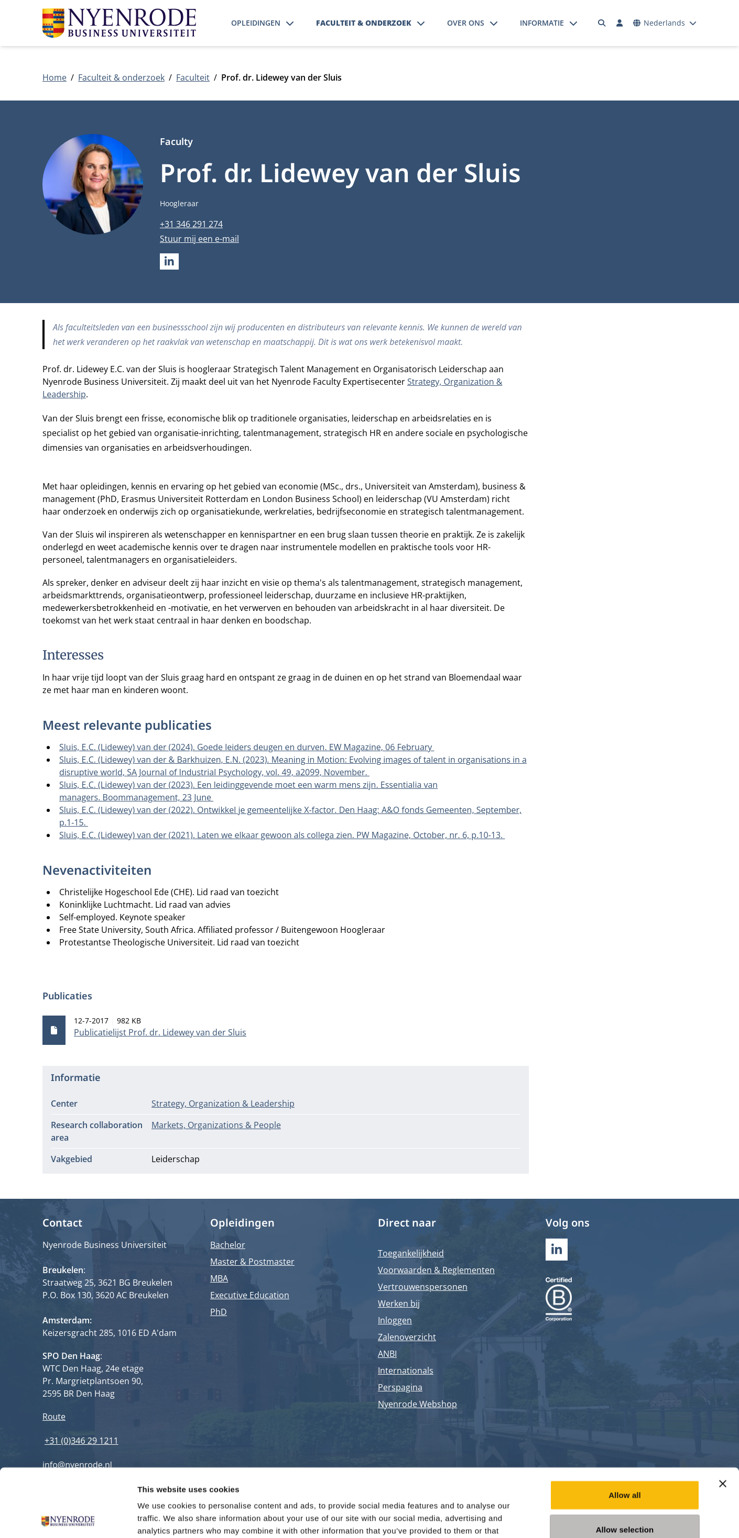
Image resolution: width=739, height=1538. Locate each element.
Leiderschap (175, 1159)
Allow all (624, 1426)
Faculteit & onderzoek (363, 23)
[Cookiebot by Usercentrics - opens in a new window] (68, 1517)
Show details (550, 1517)
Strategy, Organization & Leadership (223, 1103)
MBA (219, 1278)
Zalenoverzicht (407, 1337)
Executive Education (249, 1295)
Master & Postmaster (252, 1261)
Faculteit (193, 77)
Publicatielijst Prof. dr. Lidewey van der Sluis (160, 1032)
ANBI (387, 1353)
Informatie (542, 23)
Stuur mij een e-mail (199, 238)
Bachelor (227, 1245)
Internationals (405, 1370)
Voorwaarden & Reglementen (436, 1270)
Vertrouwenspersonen (423, 1286)
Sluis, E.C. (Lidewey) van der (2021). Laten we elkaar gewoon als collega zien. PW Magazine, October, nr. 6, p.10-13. (282, 835)
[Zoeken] (602, 23)
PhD (218, 1312)
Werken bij (399, 1303)
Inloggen (395, 1320)
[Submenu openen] (290, 23)
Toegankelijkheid (411, 1253)
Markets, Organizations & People (216, 1125)
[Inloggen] (619, 23)
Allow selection (625, 1461)
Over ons (465, 23)
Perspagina (400, 1387)
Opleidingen (255, 23)
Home (54, 77)
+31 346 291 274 (191, 224)
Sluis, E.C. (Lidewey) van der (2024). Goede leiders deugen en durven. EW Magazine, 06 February (246, 747)
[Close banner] (722, 1415)
